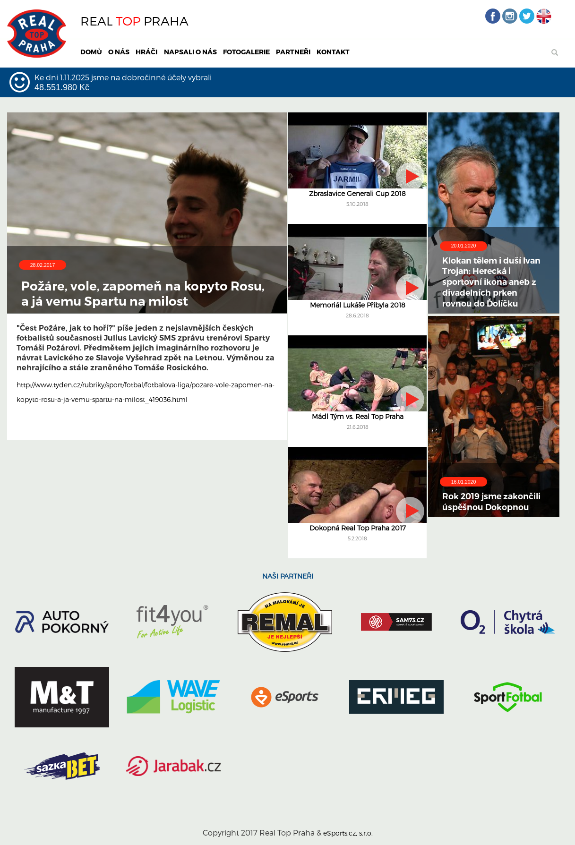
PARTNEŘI (293, 52)
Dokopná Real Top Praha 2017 (357, 528)
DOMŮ (91, 52)
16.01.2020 (463, 482)
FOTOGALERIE (246, 52)
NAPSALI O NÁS (190, 52)
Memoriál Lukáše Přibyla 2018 (357, 305)
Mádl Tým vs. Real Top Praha (357, 416)
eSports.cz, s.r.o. (348, 833)
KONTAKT (333, 52)
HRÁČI (146, 52)
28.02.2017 (42, 265)
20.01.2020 (463, 245)
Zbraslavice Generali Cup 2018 (357, 193)
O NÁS (118, 52)
